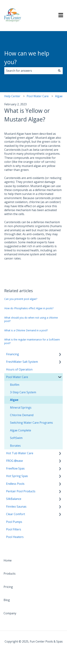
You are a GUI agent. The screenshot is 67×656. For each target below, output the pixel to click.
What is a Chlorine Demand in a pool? (26, 330)
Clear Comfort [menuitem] (15, 514)
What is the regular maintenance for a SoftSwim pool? (32, 341)
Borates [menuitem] (15, 446)
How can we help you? (26, 57)
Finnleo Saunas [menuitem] (16, 506)
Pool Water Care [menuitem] (17, 377)
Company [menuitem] (10, 613)
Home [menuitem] (8, 560)
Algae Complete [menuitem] (20, 430)
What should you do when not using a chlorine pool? (31, 319)
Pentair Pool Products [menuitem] (20, 491)
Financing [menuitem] (12, 354)
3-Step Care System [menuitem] (23, 392)
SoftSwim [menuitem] (16, 438)
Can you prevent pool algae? (20, 299)
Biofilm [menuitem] (14, 385)
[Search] (59, 70)
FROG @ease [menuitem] (14, 461)
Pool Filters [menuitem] (13, 529)
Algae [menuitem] (14, 400)
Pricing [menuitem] (8, 587)
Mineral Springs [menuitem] (20, 407)
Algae (59, 96)
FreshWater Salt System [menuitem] (22, 362)
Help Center (12, 96)
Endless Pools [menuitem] (15, 484)
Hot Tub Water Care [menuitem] (19, 453)
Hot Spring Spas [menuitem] (17, 476)
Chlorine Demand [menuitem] (21, 415)
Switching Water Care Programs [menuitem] (31, 423)
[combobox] (30, 70)
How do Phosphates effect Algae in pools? (28, 308)
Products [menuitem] (10, 574)
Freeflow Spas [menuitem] (15, 468)
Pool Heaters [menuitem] (15, 537)
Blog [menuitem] (7, 600)
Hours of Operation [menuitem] (19, 369)
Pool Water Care (38, 96)
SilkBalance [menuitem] (13, 499)
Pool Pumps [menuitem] (14, 522)
